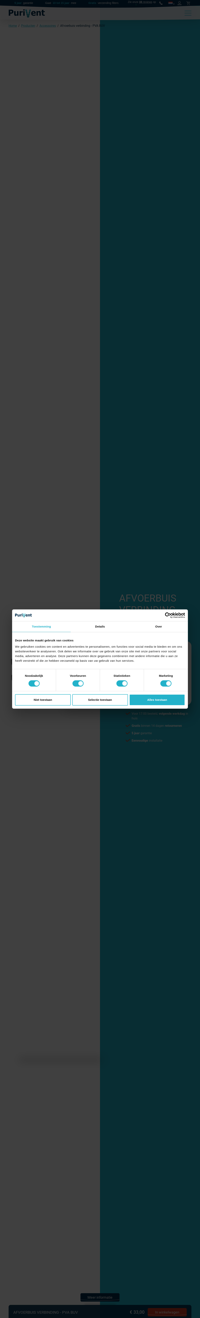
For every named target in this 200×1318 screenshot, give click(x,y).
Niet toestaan (43, 699)
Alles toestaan (157, 699)
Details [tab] (100, 626)
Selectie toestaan (100, 699)
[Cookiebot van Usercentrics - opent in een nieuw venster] (168, 615)
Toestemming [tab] (41, 626)
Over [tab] (158, 626)
